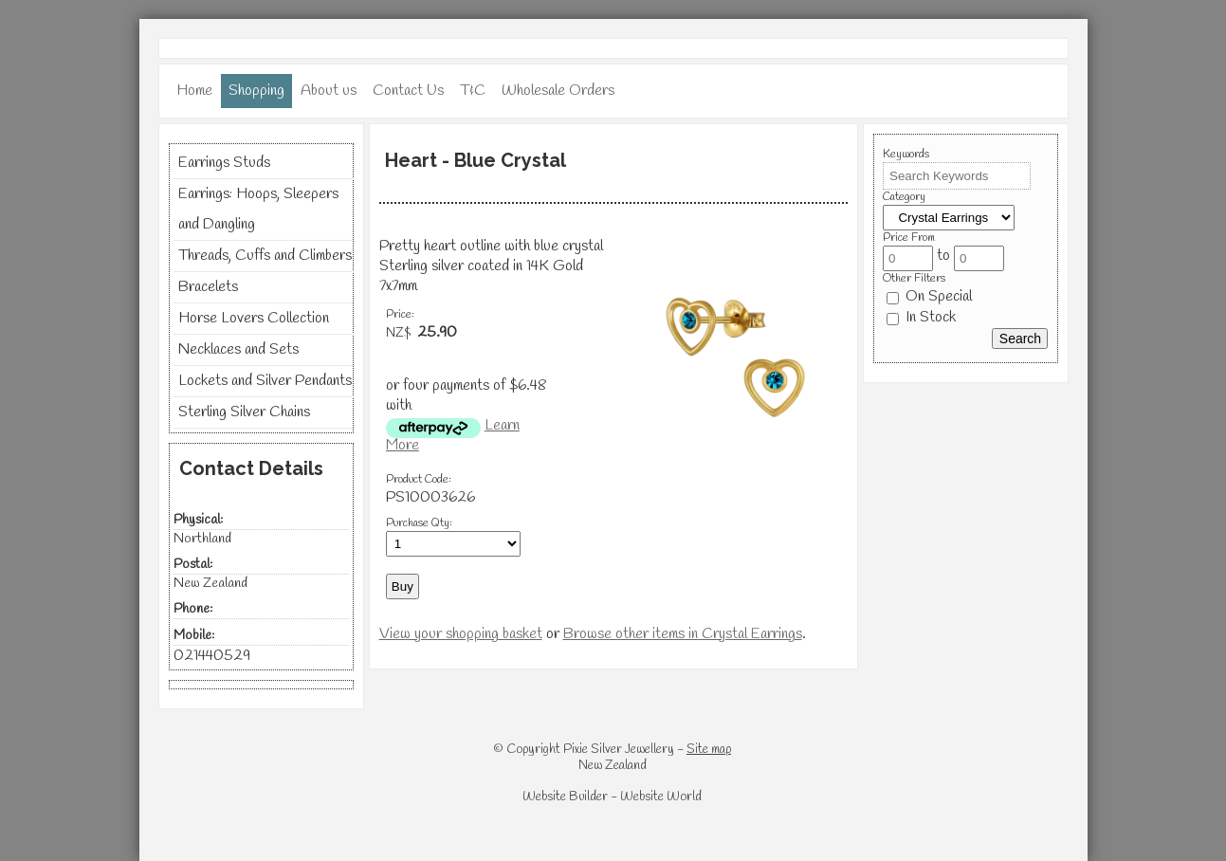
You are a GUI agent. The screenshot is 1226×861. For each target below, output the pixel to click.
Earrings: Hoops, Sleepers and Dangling (258, 209)
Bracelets (208, 287)
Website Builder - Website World (612, 797)
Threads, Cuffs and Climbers (265, 256)
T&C (472, 91)
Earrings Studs (224, 163)
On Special (929, 296)
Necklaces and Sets (238, 349)
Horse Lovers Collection (253, 318)
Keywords (906, 154)
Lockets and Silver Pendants (265, 381)
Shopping (256, 91)
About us (329, 91)
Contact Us (408, 91)
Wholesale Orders (558, 91)
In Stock (921, 317)
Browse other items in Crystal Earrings (682, 634)
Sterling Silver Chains (244, 412)
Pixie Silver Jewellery (618, 750)
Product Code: (418, 479)
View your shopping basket (460, 634)
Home (194, 91)
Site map (708, 750)
